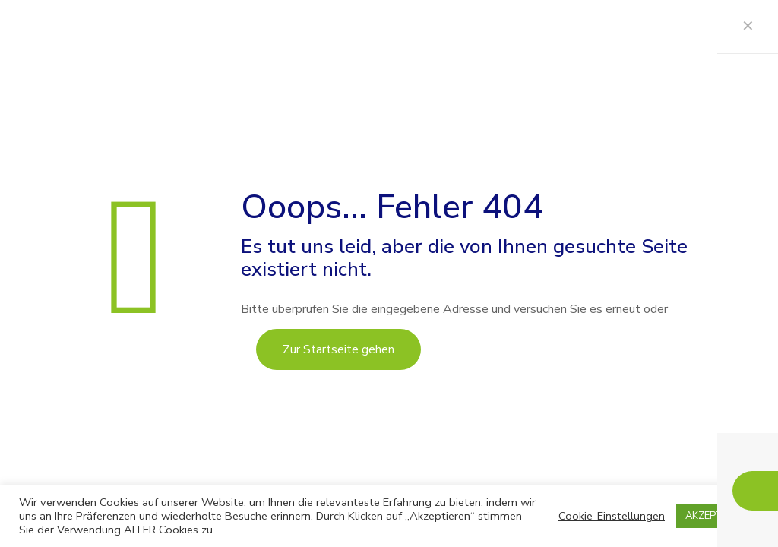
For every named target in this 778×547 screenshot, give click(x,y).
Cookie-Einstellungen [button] (611, 516)
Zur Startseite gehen (338, 349)
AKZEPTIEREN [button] (717, 516)
